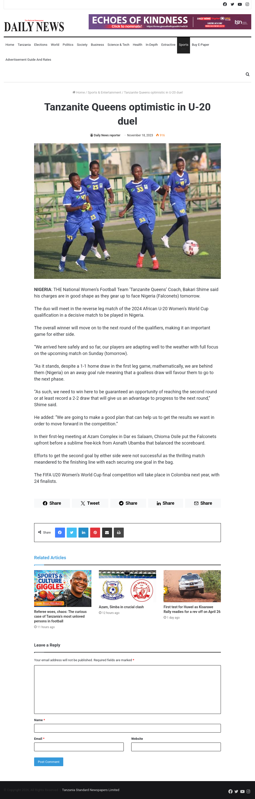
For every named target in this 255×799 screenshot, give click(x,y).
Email (39, 739)
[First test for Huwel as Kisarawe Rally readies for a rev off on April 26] (192, 586)
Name (39, 720)
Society (82, 45)
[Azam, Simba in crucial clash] (127, 586)
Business (97, 45)
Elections (40, 45)
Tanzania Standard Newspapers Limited (90, 790)
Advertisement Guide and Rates (28, 59)
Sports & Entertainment (104, 92)
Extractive (168, 45)
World (55, 45)
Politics (68, 45)
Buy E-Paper (200, 45)
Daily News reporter (107, 135)
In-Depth (152, 45)
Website (137, 739)
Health (137, 45)
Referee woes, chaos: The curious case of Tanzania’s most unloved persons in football (60, 616)
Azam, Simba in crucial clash (121, 607)
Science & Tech (118, 45)
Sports (183, 45)
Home (9, 45)
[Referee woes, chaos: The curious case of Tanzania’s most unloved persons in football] (62, 588)
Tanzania (24, 45)
